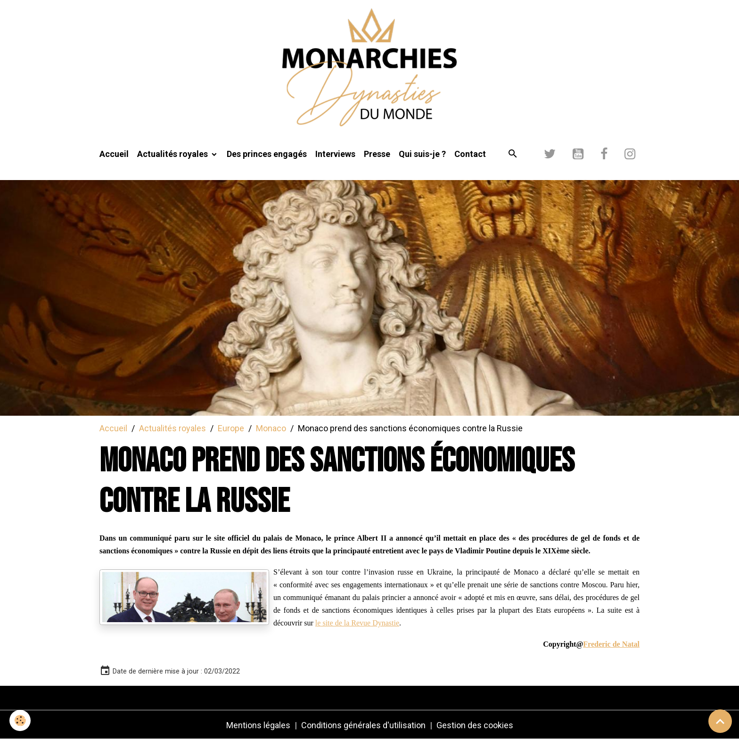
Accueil (114, 154)
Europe (231, 428)
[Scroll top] (720, 721)
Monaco (271, 428)
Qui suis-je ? (422, 154)
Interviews (335, 154)
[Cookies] (20, 720)
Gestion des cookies (474, 725)
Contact (470, 154)
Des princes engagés (267, 154)
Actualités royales (173, 154)
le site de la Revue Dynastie (357, 623)
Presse (377, 154)
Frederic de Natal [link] (611, 644)
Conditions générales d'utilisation (363, 725)
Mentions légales (258, 725)
